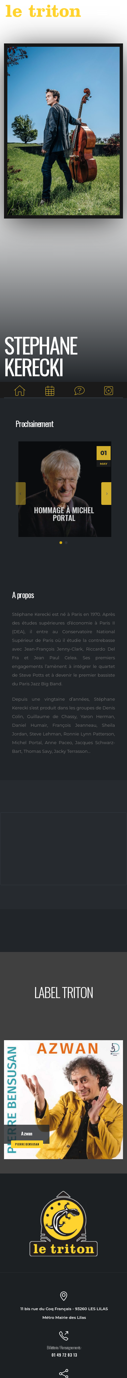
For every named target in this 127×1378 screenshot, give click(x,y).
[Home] (19, 390)
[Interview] (80, 390)
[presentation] (21, 493)
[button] (61, 543)
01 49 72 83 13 (64, 1355)
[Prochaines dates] (49, 390)
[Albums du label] (109, 390)
